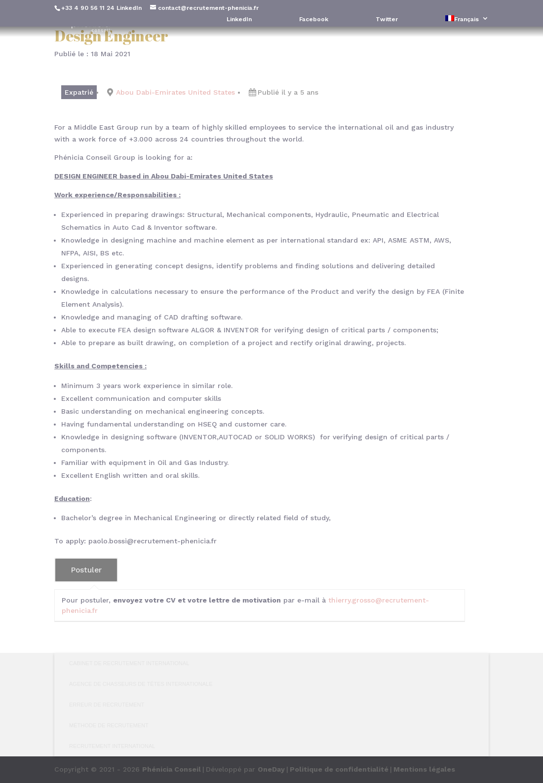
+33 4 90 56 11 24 (88, 7)
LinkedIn (129, 7)
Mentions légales (424, 769)
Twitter (387, 19)
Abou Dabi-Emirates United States (175, 92)
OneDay (271, 769)
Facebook (313, 19)
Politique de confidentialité (339, 769)
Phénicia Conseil (171, 769)
